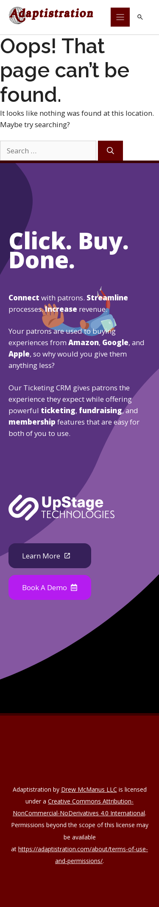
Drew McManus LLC (89, 789)
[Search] (110, 151)
